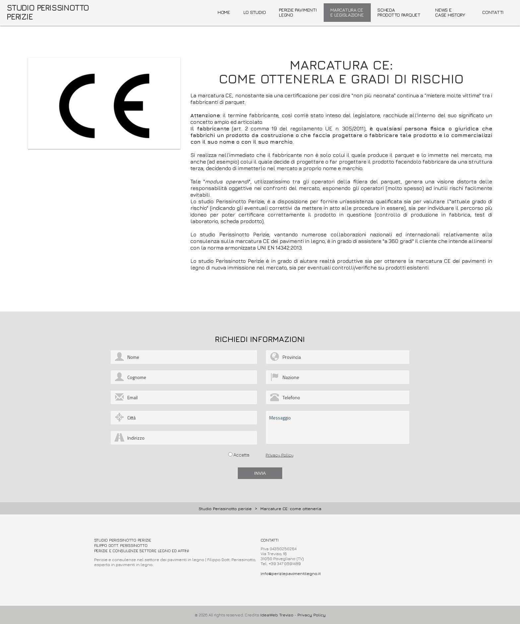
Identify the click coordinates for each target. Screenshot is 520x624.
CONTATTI (492, 12)
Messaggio (337, 427)
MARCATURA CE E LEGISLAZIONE (346, 12)
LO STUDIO (254, 12)
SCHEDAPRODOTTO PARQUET (399, 12)
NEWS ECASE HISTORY (450, 12)
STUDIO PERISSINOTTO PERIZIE (48, 12)
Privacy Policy (279, 454)
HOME (224, 12)
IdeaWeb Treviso (276, 614)
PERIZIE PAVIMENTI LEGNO (297, 12)
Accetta (241, 454)
